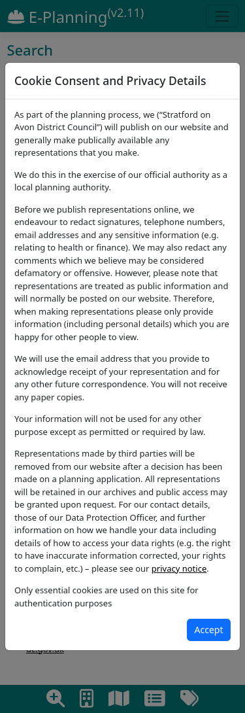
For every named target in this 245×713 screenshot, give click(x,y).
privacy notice (179, 568)
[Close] (209, 630)
